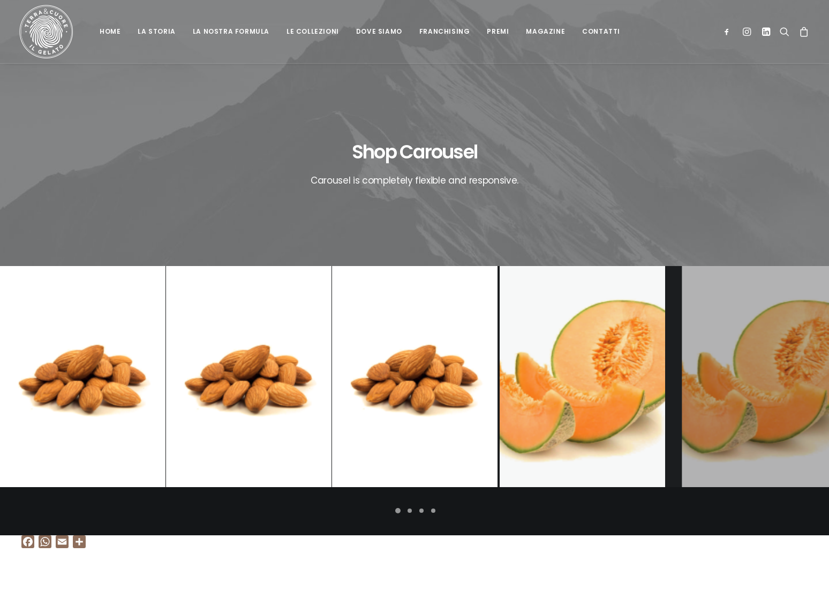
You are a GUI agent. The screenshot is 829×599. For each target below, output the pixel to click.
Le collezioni (313, 31)
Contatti (601, 31)
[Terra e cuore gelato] (46, 31)
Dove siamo (379, 31)
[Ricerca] (784, 31)
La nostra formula (231, 31)
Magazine (545, 31)
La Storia (156, 31)
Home (110, 31)
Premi (498, 31)
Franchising (444, 31)
